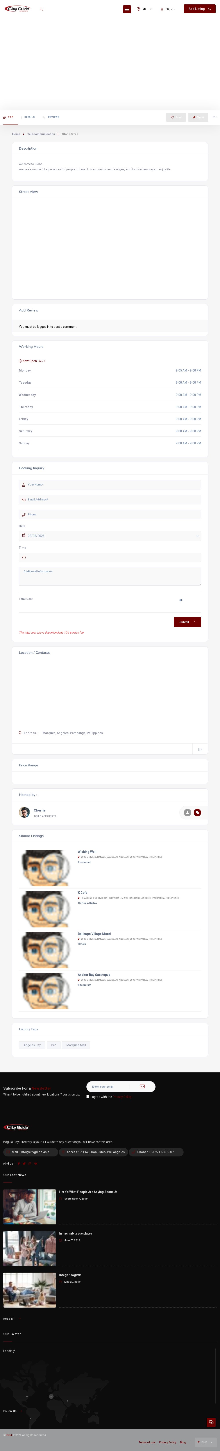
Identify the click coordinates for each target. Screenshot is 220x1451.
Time (22, 548)
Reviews (51, 117)
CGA (9, 1435)
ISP (53, 1045)
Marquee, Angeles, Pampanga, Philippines (73, 733)
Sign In (168, 9)
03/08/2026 (114, 536)
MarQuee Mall (76, 1045)
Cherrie (40, 810)
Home (16, 134)
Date (22, 526)
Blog (183, 1442)
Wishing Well (87, 852)
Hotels (82, 943)
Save (176, 117)
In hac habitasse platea (75, 1233)
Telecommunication (41, 134)
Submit (188, 622)
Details (28, 117)
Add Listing (200, 9)
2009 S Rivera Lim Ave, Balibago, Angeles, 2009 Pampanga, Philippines (120, 857)
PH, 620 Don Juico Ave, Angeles (102, 1152)
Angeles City (32, 1045)
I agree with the (109, 1097)
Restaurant (84, 862)
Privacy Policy (122, 1097)
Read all (12, 1318)
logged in (43, 326)
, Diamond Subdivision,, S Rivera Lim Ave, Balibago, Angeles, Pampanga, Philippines (128, 898)
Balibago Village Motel (94, 934)
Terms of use (147, 1442)
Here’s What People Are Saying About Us (88, 1192)
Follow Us (12, 1411)
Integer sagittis (70, 1275)
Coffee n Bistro (87, 903)
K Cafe (82, 892)
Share (198, 117)
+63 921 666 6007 (161, 1152)
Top (8, 117)
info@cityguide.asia (34, 1152)
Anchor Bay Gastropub (94, 974)
